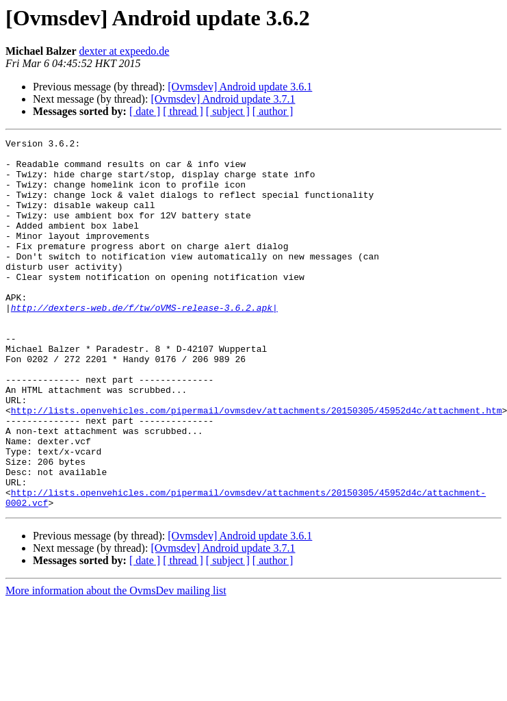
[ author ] (273, 111)
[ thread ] (183, 111)
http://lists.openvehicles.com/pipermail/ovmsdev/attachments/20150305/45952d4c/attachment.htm (256, 465)
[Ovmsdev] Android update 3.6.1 (240, 86)
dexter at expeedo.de (124, 51)
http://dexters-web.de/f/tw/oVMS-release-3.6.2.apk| (144, 342)
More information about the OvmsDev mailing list (115, 664)
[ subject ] (228, 111)
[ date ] (144, 111)
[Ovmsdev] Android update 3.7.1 (223, 99)
